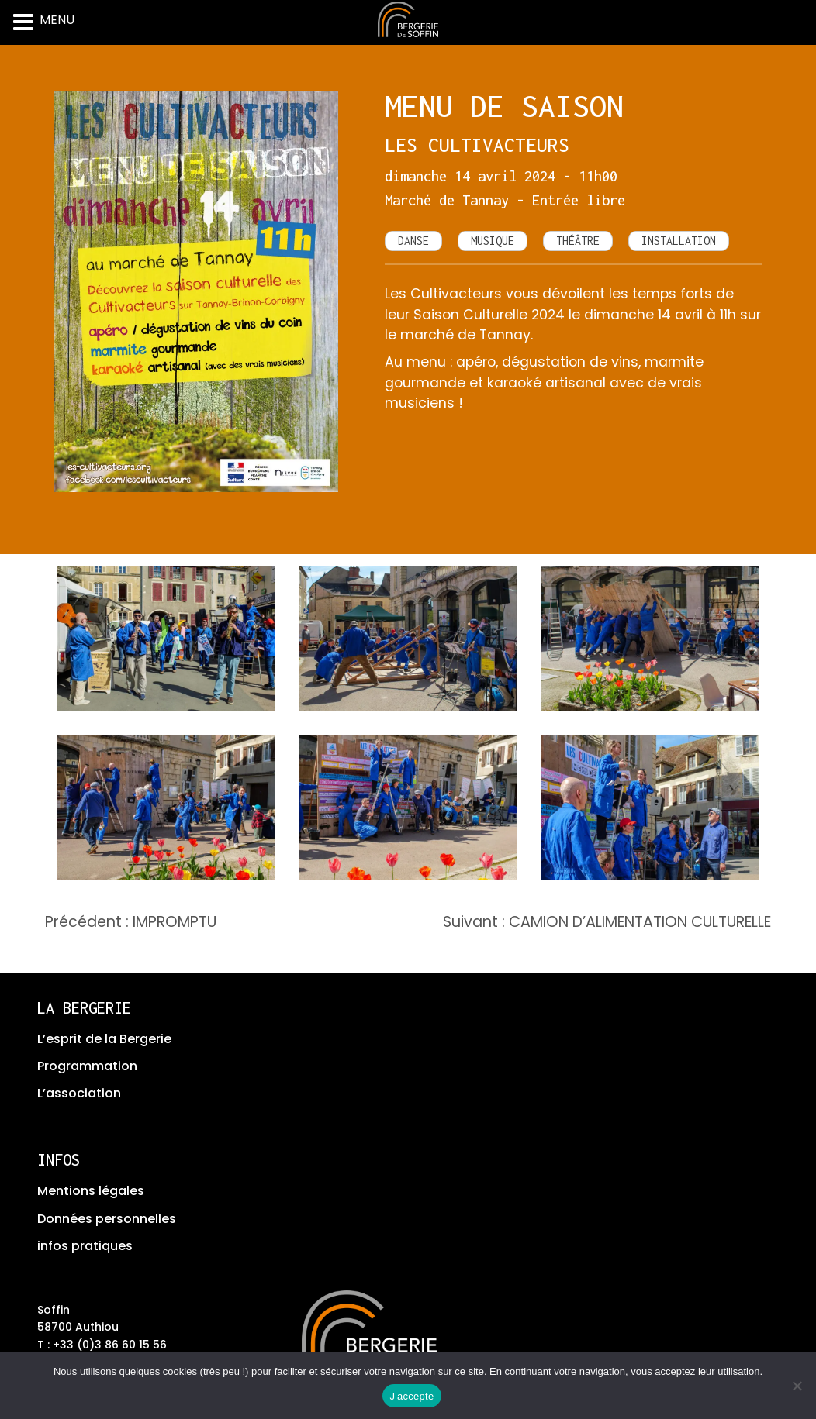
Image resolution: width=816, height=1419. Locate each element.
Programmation (87, 1066)
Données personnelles (106, 1219)
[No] (796, 1385)
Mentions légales (90, 1191)
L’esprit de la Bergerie (104, 1039)
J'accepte (412, 1396)
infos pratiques (85, 1246)
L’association (79, 1093)
